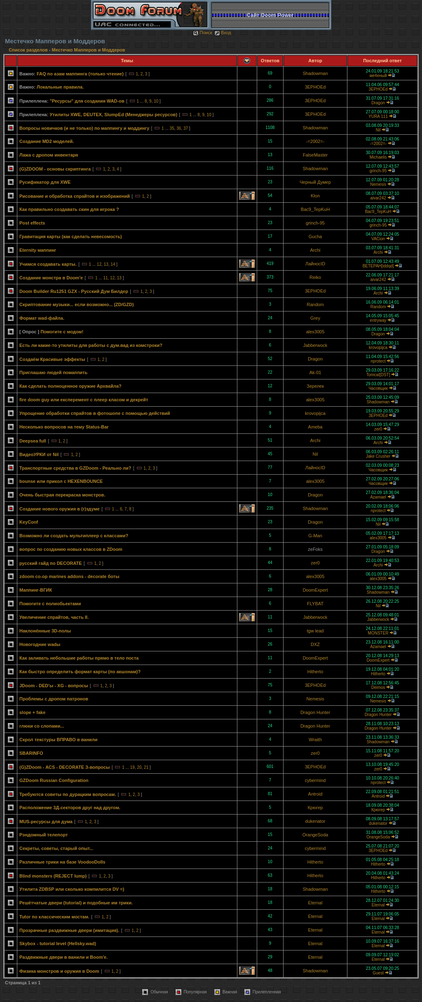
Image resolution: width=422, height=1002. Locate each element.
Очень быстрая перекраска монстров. (62, 494)
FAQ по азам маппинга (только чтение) (80, 73)
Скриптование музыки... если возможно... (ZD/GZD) (76, 304)
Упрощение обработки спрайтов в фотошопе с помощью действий (94, 413)
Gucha (315, 236)
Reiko (315, 277)
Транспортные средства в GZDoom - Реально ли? (75, 468)
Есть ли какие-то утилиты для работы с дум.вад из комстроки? (90, 345)
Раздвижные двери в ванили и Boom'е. (63, 957)
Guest (378, 973)
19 (132, 767)
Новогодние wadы (39, 644)
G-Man (315, 535)
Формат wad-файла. (41, 318)
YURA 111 (378, 116)
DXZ (315, 644)
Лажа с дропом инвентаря (48, 154)
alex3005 (315, 331)
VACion (378, 238)
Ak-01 (315, 372)
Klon (315, 195)
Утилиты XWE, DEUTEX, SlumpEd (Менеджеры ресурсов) (113, 114)
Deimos (378, 687)
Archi (315, 250)
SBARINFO (31, 753)
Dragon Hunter (315, 712)
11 (105, 278)
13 (106, 264)
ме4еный (378, 75)
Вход (222, 32)
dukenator (315, 821)
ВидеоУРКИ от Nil (39, 454)
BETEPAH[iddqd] (378, 266)
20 (139, 767)
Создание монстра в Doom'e (51, 277)
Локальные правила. (60, 86)
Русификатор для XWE (44, 182)
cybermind (315, 780)
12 (99, 264)
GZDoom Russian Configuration (53, 780)
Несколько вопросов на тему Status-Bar (64, 426)
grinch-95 (378, 171)
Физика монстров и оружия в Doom (59, 971)
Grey (315, 318)
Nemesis (378, 184)
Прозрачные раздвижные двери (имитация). (69, 930)
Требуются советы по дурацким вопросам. (67, 794)
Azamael (378, 497)
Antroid (315, 793)
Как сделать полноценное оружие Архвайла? (70, 386)
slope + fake (32, 712)
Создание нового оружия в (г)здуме (59, 508)
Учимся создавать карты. (48, 264)
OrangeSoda (315, 834)
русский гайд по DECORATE (50, 563)
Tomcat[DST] (378, 374)
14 (112, 264)
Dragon (378, 103)
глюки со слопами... (41, 725)
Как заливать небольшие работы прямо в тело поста (78, 658)
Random (315, 304)
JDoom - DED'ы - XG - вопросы (53, 685)
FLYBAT (315, 603)
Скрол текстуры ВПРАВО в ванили (58, 739)
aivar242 (378, 198)
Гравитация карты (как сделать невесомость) (70, 236)
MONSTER (378, 633)
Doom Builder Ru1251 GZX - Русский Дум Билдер (73, 291)
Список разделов (29, 49)
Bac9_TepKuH (315, 209)
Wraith (315, 739)
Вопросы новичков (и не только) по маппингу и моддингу (84, 128)
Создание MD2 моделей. (46, 141)
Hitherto (315, 671)
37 (185, 128)
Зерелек (315, 386)
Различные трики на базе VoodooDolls (62, 861)
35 (172, 128)
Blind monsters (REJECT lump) (53, 875)
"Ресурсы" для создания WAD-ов (86, 100)
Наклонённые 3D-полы (45, 630)
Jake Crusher (378, 456)
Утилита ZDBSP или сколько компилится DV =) (71, 889)
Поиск (202, 32)
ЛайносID (315, 263)
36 (178, 128)
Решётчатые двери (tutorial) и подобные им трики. (76, 902)
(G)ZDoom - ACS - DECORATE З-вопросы (64, 767)
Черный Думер (315, 182)
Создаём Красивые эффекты (52, 359)
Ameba (315, 426)
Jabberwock (315, 345)
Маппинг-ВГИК (35, 590)
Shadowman (315, 73)
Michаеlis (378, 157)
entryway (378, 320)
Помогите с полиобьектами (50, 603)
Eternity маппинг (37, 250)
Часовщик (377, 388)
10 (156, 101)
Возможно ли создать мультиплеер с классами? (73, 535)
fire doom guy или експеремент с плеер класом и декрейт (83, 399)
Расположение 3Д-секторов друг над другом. (69, 807)
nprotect (378, 361)
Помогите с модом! (61, 331)
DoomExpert (315, 590)
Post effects (32, 222)
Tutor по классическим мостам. (54, 916)
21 (146, 767)
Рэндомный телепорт (43, 834)
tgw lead (315, 630)
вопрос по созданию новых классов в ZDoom (70, 549)
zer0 (378, 429)
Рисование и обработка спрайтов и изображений (74, 196)
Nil (378, 130)
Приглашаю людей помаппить (53, 372)
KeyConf (28, 522)
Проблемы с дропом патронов (53, 698)
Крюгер (315, 807)
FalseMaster (315, 154)
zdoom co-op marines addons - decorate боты (69, 576)
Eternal (315, 902)
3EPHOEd (315, 86)
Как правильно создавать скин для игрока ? (69, 209)
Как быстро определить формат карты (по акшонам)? (80, 671)
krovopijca (378, 347)
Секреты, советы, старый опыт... (56, 848)
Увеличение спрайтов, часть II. (54, 617)
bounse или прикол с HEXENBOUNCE (61, 481)
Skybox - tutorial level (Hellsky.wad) (57, 943)
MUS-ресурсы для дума (46, 821)
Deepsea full (32, 440)
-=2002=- (315, 141)
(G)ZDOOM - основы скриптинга (55, 168)
